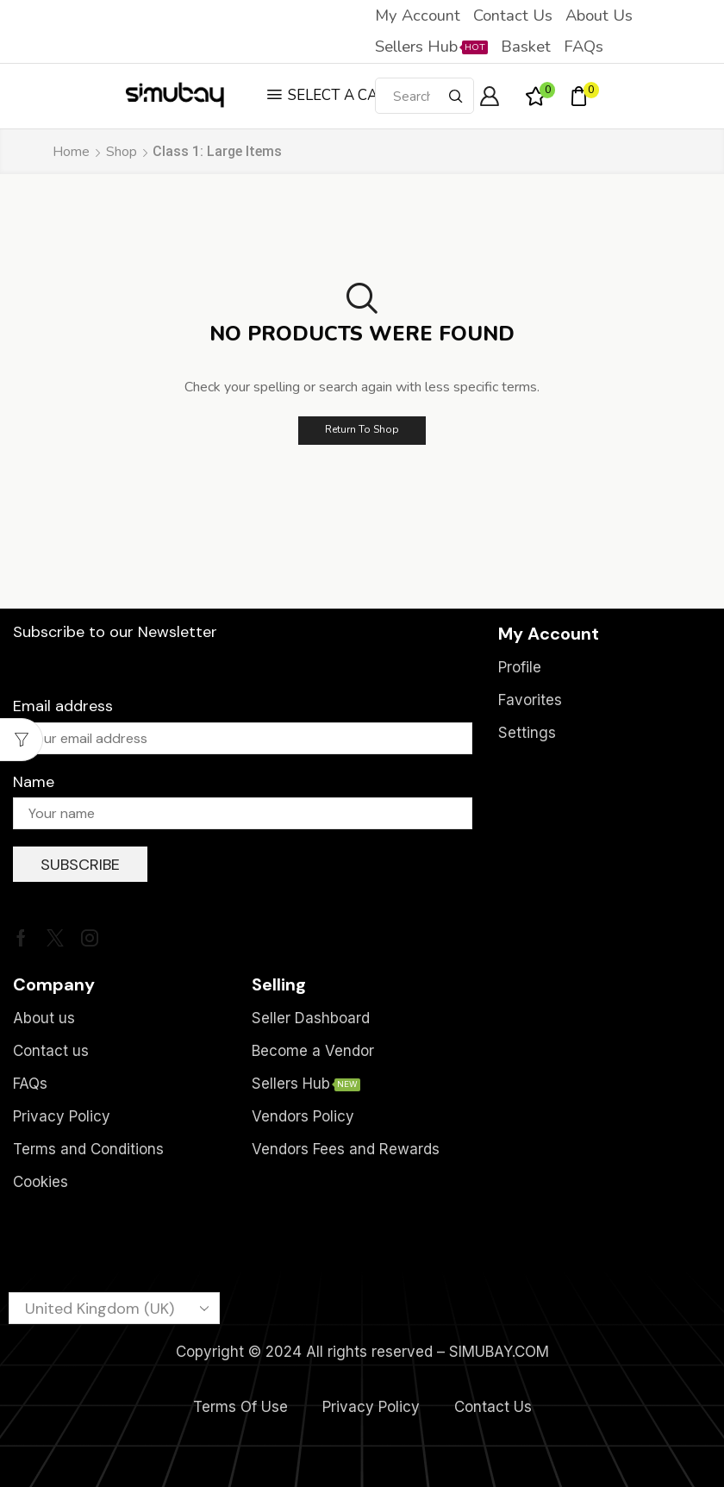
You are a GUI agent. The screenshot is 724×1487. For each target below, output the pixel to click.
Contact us (512, 15)
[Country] (114, 1308)
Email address (63, 706)
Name (33, 782)
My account (417, 15)
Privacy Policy (371, 1406)
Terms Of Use (240, 1406)
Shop (121, 151)
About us (599, 15)
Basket (526, 46)
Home (71, 151)
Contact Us (493, 1406)
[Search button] (456, 95)
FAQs (583, 46)
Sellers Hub (431, 46)
